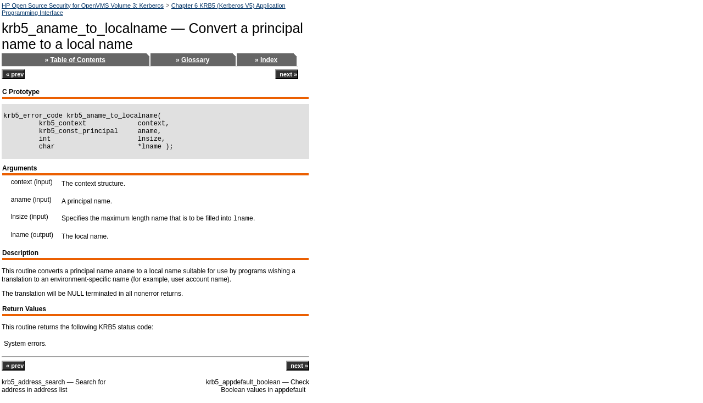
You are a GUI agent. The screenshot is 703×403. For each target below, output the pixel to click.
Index (268, 60)
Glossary (195, 60)
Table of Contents (77, 60)
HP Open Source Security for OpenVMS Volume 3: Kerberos (83, 5)
